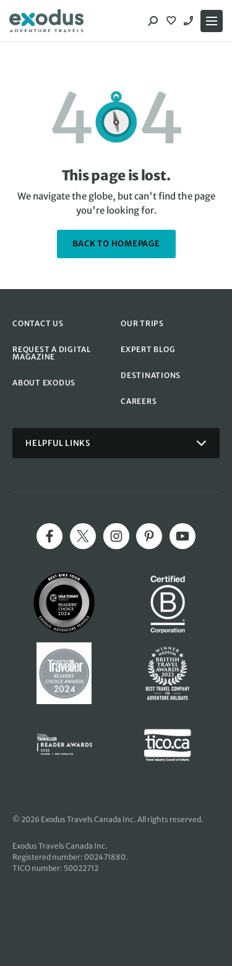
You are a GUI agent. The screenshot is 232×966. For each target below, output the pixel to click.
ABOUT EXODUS (43, 382)
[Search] (153, 21)
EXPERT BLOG (148, 349)
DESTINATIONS (151, 375)
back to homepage (116, 243)
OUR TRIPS (142, 323)
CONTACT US (38, 323)
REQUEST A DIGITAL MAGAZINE (51, 353)
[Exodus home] (46, 21)
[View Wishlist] (172, 21)
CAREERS (139, 401)
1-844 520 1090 (190, 21)
